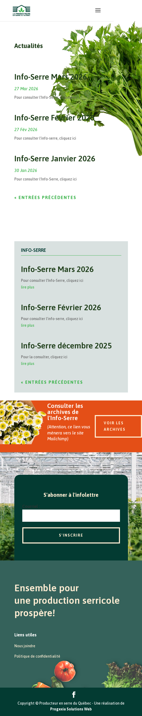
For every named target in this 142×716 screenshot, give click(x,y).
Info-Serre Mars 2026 (50, 76)
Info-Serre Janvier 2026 (54, 158)
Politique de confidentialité (37, 656)
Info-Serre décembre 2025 (66, 345)
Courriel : (31, 506)
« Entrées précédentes (45, 197)
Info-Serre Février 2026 (54, 117)
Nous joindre (24, 646)
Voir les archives (115, 426)
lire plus (27, 287)
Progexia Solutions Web (71, 709)
